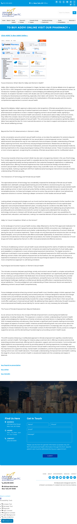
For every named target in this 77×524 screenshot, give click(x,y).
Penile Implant (14, 21)
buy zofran (5, 369)
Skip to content (5, 496)
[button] (0, 498)
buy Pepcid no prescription (11, 365)
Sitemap (42, 485)
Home (3, 20)
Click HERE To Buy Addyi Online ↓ (14, 35)
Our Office (39, 3)
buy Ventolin (5, 374)
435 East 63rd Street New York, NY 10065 (14, 425)
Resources (72, 20)
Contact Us (7, 521)
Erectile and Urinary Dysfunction (47, 21)
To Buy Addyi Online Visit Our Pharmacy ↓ (38, 27)
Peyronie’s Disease (22, 21)
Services (66, 474)
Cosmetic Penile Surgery (34, 21)
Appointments (57, 474)
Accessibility (50, 485)
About (8, 20)
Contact (73, 474)
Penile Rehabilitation (61, 21)
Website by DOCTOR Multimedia (65, 485)
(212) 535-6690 (7, 3)
